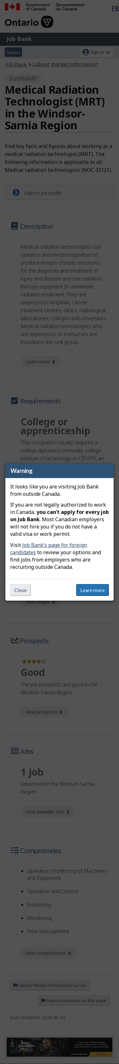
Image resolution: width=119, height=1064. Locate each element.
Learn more (92, 590)
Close (20, 590)
